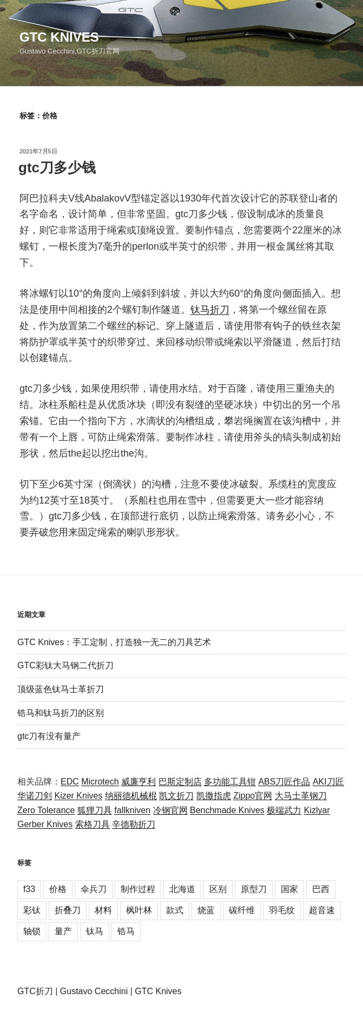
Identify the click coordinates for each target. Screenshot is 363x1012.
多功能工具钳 (230, 781)
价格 (58, 889)
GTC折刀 (35, 991)
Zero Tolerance (46, 810)
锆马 (126, 931)
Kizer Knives (78, 795)
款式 (174, 910)
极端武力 (284, 810)
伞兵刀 (94, 889)
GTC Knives (59, 37)
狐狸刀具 (94, 810)
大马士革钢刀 (301, 795)
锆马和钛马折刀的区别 (60, 713)
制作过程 (138, 889)
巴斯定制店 (180, 781)
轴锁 (32, 931)
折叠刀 (68, 910)
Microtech (99, 781)
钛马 (94, 931)
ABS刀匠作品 (284, 781)
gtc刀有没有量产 (49, 736)
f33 (29, 889)
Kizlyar (317, 810)
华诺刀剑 (34, 795)
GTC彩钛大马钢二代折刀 (65, 665)
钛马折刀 (209, 309)
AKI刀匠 (328, 781)
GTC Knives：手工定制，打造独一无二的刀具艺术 (114, 642)
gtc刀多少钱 (57, 167)
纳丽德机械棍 (131, 795)
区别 (218, 889)
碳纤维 (242, 910)
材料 (103, 910)
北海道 (182, 889)
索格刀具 (92, 824)
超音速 (322, 910)
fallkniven (132, 810)
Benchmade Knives (227, 810)
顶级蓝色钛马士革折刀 (60, 689)
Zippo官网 (252, 795)
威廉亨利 (138, 781)
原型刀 (254, 889)
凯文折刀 (176, 795)
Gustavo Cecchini (94, 991)
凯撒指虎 (213, 795)
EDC (70, 781)
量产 (63, 931)
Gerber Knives (44, 824)
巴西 (320, 889)
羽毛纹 (282, 910)
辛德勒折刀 (133, 824)
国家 (289, 889)
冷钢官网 (170, 810)
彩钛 (32, 910)
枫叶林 (139, 910)
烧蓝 (206, 910)
